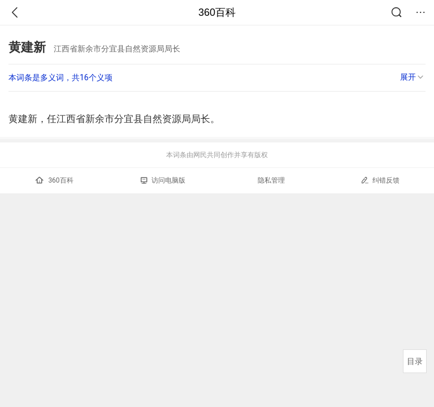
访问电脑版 (163, 180)
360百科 (217, 12)
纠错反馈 (380, 180)
